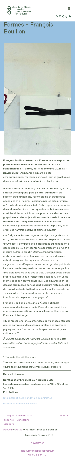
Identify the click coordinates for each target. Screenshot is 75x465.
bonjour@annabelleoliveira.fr (37, 451)
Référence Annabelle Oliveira (20, 404)
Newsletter (37, 443)
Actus (18, 430)
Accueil (7, 430)
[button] (69, 99)
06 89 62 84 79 (37, 455)
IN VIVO (64, 416)
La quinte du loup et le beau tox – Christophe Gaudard (18, 420)
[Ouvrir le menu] (69, 8)
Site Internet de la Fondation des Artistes (27, 398)
